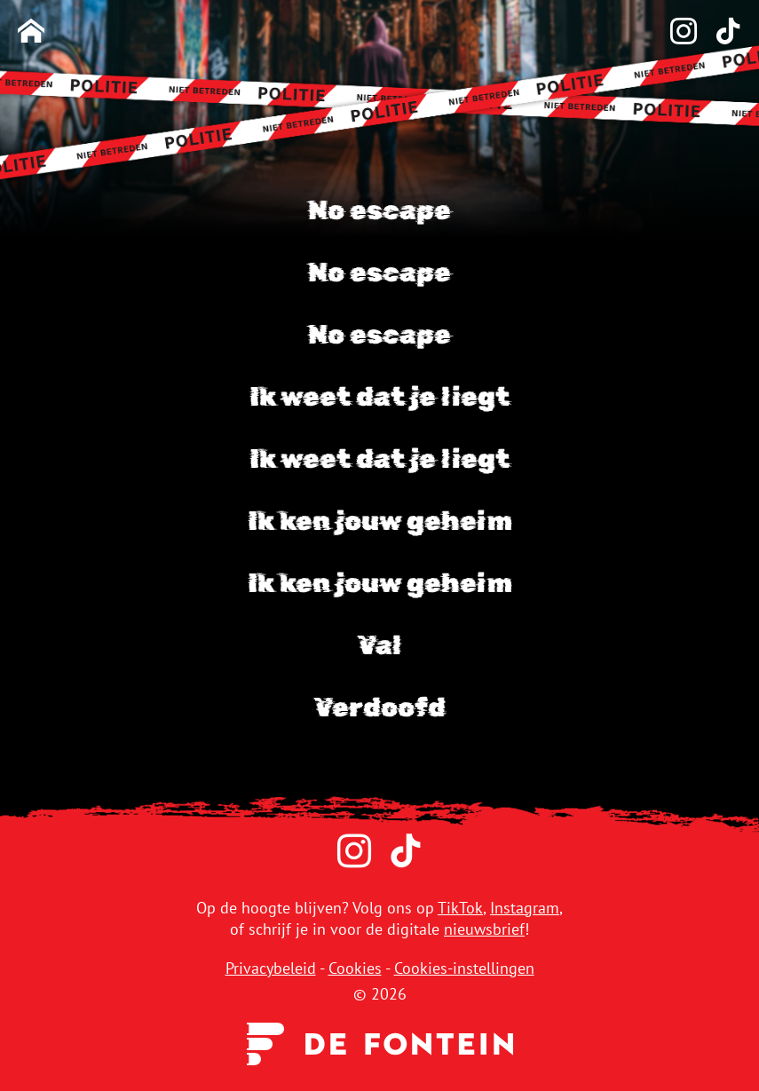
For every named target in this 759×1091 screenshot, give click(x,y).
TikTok (460, 907)
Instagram (524, 907)
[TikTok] (719, 32)
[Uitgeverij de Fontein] (380, 1042)
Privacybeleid (270, 968)
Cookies (355, 968)
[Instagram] (674, 32)
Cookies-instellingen (464, 968)
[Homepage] (31, 32)
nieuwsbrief (484, 929)
